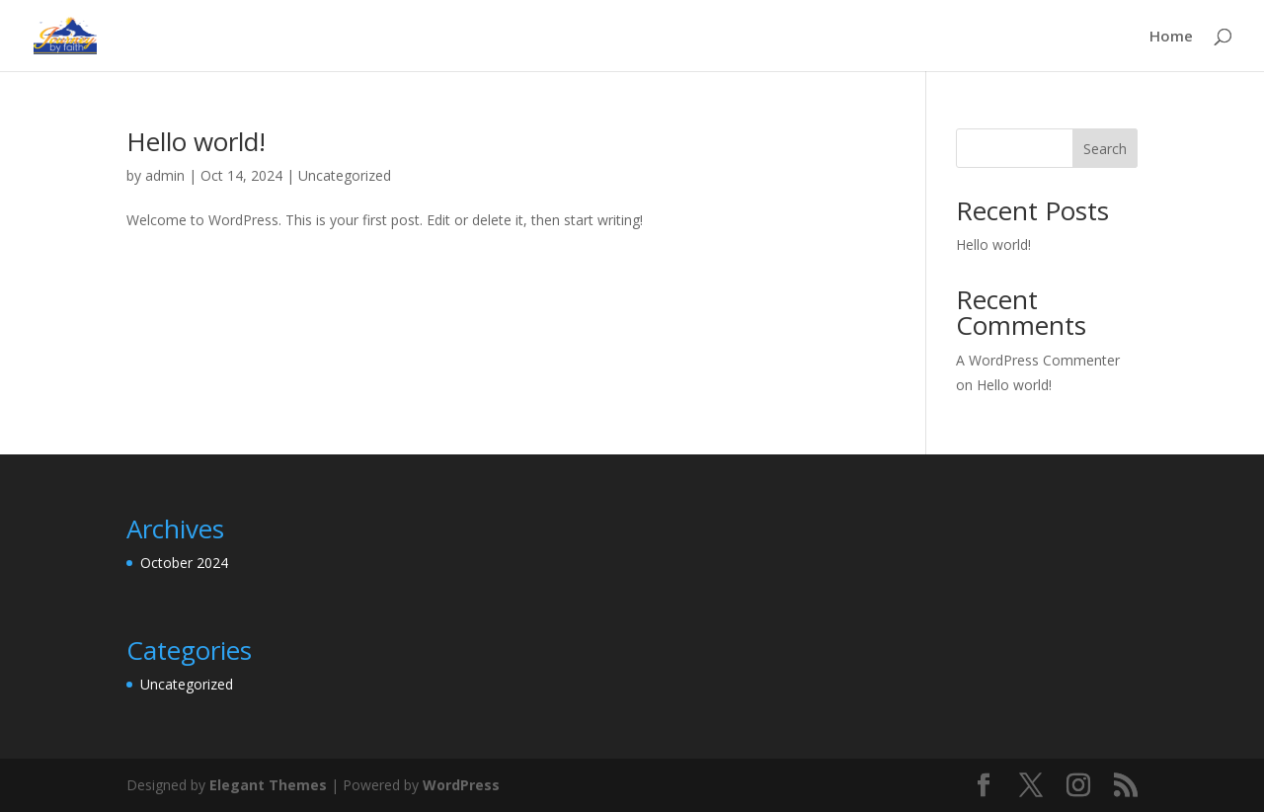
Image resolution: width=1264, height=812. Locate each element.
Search (1105, 148)
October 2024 (184, 562)
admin (165, 175)
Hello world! (196, 141)
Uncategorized (344, 175)
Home (1171, 37)
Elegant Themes (268, 784)
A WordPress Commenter (1038, 360)
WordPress (461, 784)
